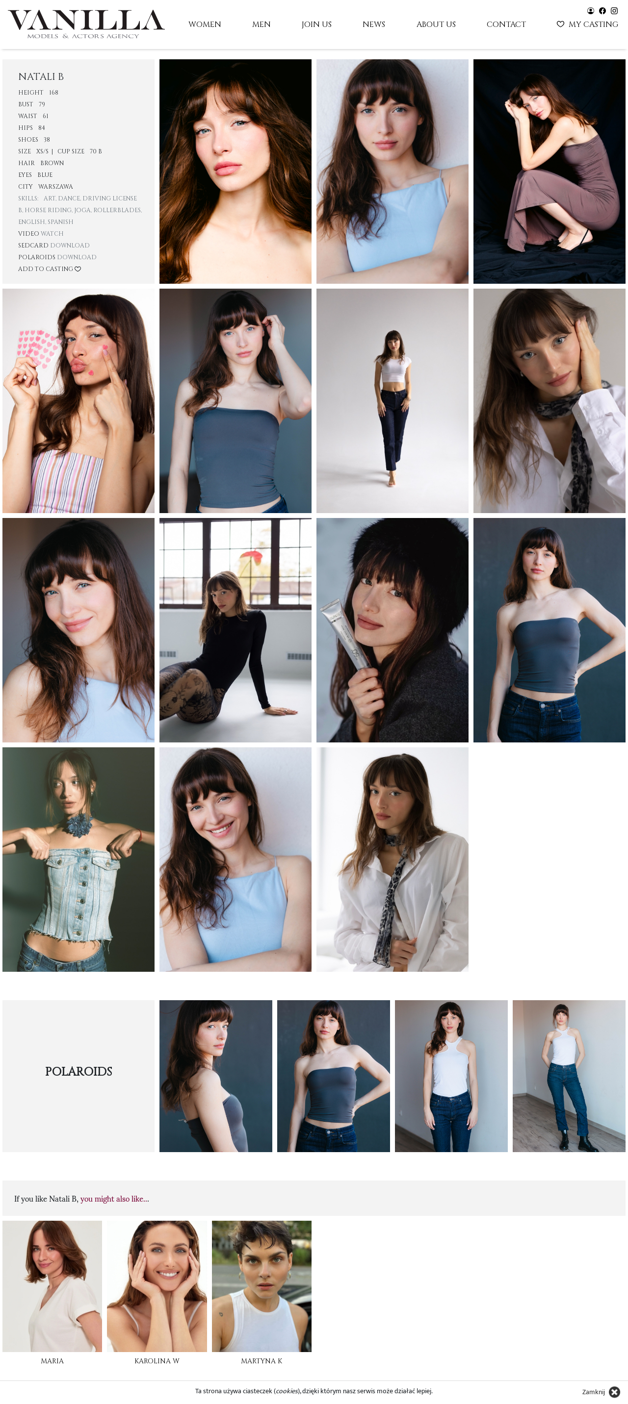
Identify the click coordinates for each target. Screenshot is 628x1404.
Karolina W (157, 1361)
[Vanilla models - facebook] (602, 10)
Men (261, 24)
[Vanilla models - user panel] (590, 10)
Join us (317, 24)
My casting (588, 23)
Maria (52, 1361)
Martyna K (261, 1361)
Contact (506, 24)
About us (436, 24)
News (374, 24)
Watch (52, 234)
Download (70, 245)
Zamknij (593, 1392)
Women (204, 24)
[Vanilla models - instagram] (614, 10)
